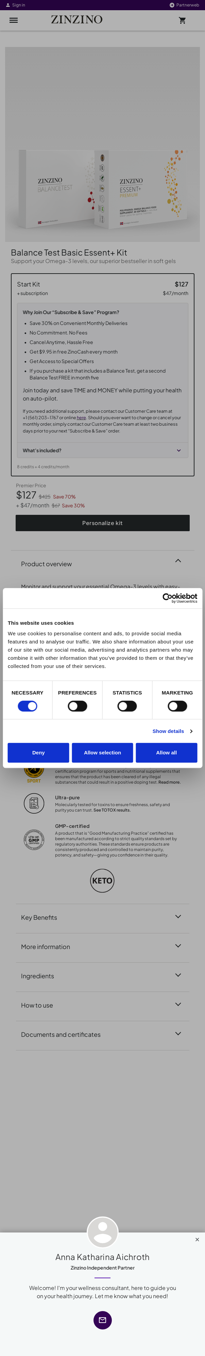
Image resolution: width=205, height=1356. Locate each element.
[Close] (197, 1238)
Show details (168, 731)
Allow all (166, 752)
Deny (38, 752)
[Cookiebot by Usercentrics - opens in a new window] (167, 598)
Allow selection (102, 752)
